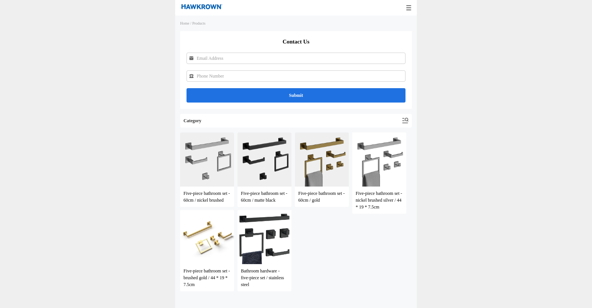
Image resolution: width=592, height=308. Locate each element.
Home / (185, 23)
